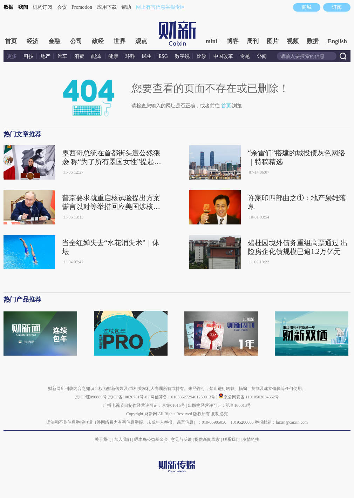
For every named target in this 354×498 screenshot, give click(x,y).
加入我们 (122, 439)
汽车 (62, 56)
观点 (141, 41)
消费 (79, 56)
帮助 (126, 7)
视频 (293, 41)
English (337, 41)
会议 (62, 7)
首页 (11, 41)
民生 (147, 56)
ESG (163, 56)
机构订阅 (42, 7)
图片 (273, 41)
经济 (33, 41)
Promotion (82, 7)
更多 (12, 56)
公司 (76, 41)
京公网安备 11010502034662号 (248, 397)
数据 (8, 7)
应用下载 (107, 7)
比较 (201, 56)
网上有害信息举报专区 (160, 7)
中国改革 (223, 56)
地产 (45, 56)
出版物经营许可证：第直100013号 (219, 405)
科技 (29, 56)
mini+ (213, 41)
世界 (119, 41)
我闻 (23, 7)
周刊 (253, 41)
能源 (96, 56)
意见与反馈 (181, 439)
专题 (245, 56)
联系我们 (231, 439)
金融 (54, 41)
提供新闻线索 (207, 439)
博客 (233, 41)
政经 (98, 41)
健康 (113, 56)
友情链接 (251, 439)
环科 (130, 56)
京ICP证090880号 (91, 397)
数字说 (182, 56)
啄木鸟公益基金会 (151, 439)
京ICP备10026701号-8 (128, 397)
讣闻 (262, 56)
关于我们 (103, 439)
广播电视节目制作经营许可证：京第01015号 (144, 405)
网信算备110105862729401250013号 (183, 397)
